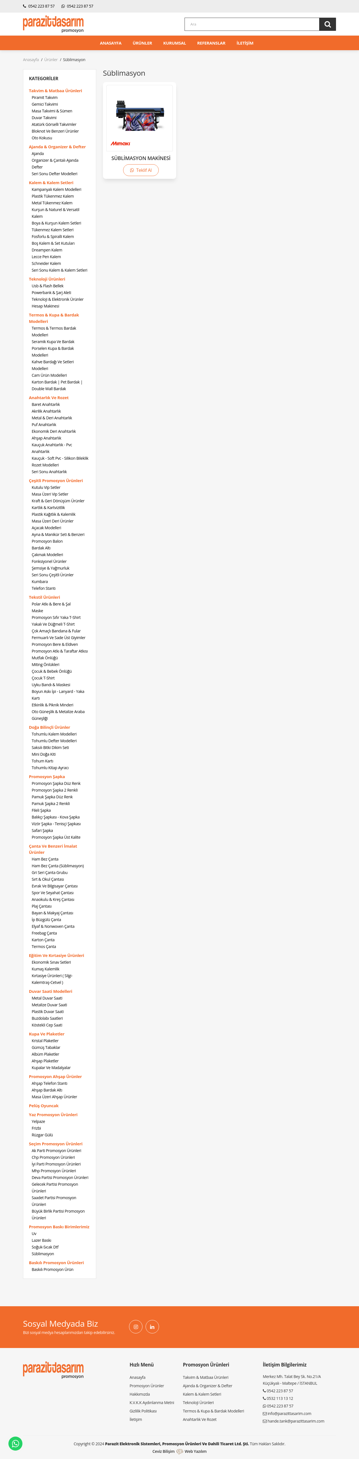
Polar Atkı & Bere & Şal (51, 604)
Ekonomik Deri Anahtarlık (54, 431)
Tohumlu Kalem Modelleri (54, 734)
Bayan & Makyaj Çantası (52, 912)
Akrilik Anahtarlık (46, 411)
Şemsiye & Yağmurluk (50, 568)
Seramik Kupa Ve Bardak (53, 341)
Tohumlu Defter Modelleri (54, 740)
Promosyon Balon (47, 541)
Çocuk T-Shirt (43, 678)
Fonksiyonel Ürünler (49, 561)
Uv (34, 1233)
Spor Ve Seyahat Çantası (52, 892)
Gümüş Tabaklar (46, 1047)
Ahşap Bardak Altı (47, 1090)
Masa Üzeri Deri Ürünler (52, 521)
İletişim (136, 1419)
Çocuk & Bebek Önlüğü (52, 671)
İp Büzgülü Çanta (46, 919)
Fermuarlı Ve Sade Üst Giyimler (58, 637)
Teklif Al (140, 170)
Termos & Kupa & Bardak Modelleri (54, 318)
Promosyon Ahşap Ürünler (55, 1076)
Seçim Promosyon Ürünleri (55, 1143)
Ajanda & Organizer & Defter (57, 146)
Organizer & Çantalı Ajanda (55, 160)
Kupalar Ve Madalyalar (51, 1067)
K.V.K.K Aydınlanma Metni (152, 1402)
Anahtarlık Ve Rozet (49, 397)
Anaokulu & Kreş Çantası (53, 899)
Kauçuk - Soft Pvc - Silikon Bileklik (60, 458)
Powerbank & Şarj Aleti (51, 292)
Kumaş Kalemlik (45, 969)
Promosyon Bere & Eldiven (55, 644)
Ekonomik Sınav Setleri (51, 962)
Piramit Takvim (44, 97)
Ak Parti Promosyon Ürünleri (56, 1150)
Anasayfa (31, 59)
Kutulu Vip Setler (46, 487)
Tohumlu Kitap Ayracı (50, 767)
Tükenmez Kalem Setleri (52, 229)
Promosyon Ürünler (147, 1385)
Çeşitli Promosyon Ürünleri (56, 480)
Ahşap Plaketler (45, 1060)
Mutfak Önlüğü (45, 657)
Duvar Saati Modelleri (50, 991)
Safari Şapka (42, 830)
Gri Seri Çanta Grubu (50, 872)
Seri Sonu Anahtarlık (49, 471)
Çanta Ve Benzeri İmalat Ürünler (53, 849)
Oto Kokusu (42, 137)
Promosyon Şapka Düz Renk (56, 783)
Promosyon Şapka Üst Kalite (56, 837)
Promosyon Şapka (47, 776)
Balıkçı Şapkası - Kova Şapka (56, 817)
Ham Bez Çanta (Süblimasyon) (58, 865)
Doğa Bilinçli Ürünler (49, 727)
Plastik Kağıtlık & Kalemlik (53, 514)
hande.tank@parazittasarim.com (296, 1421)
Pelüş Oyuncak (44, 1105)
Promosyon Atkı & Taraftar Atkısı (60, 651)
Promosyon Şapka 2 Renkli (55, 790)
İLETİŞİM (245, 43)
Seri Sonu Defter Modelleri (54, 173)
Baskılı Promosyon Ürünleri (56, 1262)
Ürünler (51, 59)
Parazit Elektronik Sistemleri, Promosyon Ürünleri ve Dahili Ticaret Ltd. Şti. (177, 1443)
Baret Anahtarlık (46, 404)
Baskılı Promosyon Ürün (52, 1269)
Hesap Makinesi (45, 306)
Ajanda (38, 153)
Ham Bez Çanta (45, 859)
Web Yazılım (196, 1451)
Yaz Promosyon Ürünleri (53, 1114)
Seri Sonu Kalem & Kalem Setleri (59, 270)
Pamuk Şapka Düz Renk (52, 796)
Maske (37, 610)
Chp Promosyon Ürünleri (53, 1157)
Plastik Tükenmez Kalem (53, 196)
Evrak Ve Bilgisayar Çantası (55, 886)
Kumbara (40, 581)
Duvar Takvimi (44, 117)
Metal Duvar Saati (47, 998)
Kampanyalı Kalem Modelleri (56, 189)
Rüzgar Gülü (42, 1134)
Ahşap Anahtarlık (46, 438)
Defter (37, 167)
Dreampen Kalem (47, 250)
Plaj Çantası (42, 906)
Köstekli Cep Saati (47, 1025)
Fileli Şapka (41, 810)
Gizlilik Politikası (143, 1411)
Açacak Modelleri (46, 527)
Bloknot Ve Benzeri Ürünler (55, 131)
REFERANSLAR (211, 43)
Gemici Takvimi (45, 104)
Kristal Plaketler (45, 1040)
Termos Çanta (44, 946)
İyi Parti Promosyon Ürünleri (56, 1164)
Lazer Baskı (41, 1240)
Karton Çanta (43, 939)
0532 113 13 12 (280, 1398)
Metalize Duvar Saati (49, 1004)
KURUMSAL (174, 43)
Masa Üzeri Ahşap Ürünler (54, 1096)
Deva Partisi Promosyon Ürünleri (60, 1177)
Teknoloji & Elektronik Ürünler (58, 299)
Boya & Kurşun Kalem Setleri (56, 223)
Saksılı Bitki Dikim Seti (50, 747)
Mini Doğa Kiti (44, 754)
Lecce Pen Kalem (46, 256)
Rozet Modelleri (45, 465)
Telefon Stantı (44, 588)
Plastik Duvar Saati (48, 1011)
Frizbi (36, 1128)
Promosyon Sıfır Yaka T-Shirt (56, 617)
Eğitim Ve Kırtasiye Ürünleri (56, 955)
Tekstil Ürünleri (44, 597)
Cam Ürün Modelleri (49, 375)
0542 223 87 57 (39, 6)
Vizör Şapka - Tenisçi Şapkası (56, 823)
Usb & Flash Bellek (47, 285)
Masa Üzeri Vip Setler (50, 494)
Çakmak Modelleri (47, 554)
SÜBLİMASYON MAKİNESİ (140, 158)
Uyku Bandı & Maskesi (51, 684)
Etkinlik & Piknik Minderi (52, 704)
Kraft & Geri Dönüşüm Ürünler (58, 500)
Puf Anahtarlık (44, 424)
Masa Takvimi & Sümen (52, 111)
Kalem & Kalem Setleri (51, 182)
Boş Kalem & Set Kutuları (53, 243)
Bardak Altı (41, 548)
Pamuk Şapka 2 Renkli (51, 803)
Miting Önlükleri (45, 664)
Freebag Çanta (44, 933)
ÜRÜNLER (142, 43)
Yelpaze (38, 1121)
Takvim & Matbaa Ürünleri (55, 90)
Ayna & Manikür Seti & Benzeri (58, 534)
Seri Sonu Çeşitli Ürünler (52, 574)
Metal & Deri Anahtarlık (52, 417)
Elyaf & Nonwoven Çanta (53, 926)
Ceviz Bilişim (163, 1451)
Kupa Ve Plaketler (47, 1034)
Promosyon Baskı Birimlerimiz (59, 1226)
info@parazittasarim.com (289, 1413)
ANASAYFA (110, 43)
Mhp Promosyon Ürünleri (54, 1170)
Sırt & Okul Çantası (48, 879)
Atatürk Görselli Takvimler (54, 124)
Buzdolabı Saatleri (47, 1018)
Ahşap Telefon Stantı (49, 1083)
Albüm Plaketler (45, 1054)
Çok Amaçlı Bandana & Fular (56, 630)
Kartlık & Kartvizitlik (48, 507)
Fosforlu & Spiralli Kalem (53, 236)
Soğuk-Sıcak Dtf (45, 1247)
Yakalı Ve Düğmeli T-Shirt (53, 624)
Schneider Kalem (46, 263)
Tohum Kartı (42, 761)
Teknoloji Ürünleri (47, 279)
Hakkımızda (140, 1394)
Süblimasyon (43, 1253)
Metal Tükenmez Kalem (52, 202)
